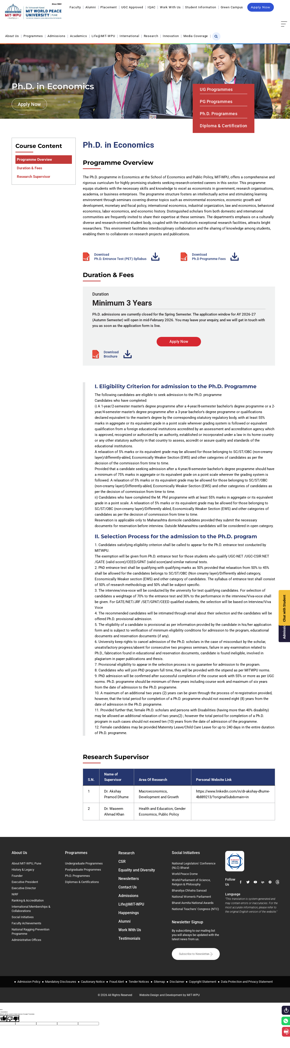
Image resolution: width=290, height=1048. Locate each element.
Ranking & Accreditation (28, 900)
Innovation (171, 36)
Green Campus (232, 7)
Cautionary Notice (93, 981)
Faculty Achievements (26, 923)
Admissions (56, 36)
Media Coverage (195, 36)
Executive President (25, 882)
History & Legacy (23, 869)
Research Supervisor (33, 177)
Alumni (90, 7)
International (129, 36)
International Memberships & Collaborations (31, 909)
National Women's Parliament (191, 896)
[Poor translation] (13, 1018)
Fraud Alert (116, 981)
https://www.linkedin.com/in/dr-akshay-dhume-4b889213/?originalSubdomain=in (233, 794)
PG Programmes (216, 101)
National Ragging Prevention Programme (30, 931)
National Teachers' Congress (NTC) (195, 909)
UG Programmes (216, 89)
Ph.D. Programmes (218, 113)
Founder (17, 876)
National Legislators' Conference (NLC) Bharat (193, 865)
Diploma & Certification (223, 125)
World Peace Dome (185, 874)
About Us (12, 36)
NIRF (15, 894)
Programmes (33, 36)
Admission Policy (28, 981)
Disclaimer (177, 981)
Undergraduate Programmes (84, 863)
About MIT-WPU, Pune (26, 863)
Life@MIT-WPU (103, 36)
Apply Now (260, 7)
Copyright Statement (202, 981)
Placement (108, 7)
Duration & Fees (29, 168)
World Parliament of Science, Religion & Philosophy (191, 882)
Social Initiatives (23, 917)
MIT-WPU (193, 995)
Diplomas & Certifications (82, 882)
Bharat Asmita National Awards (193, 903)
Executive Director (24, 888)
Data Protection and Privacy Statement (247, 981)
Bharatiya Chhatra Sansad (189, 890)
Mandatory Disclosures (60, 981)
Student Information (200, 7)
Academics (78, 36)
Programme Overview (34, 159)
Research (151, 36)
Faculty (75, 7)
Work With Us (170, 7)
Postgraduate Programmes (83, 869)
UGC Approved (132, 7)
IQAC (151, 7)
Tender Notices (139, 981)
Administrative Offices (26, 940)
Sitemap (159, 981)
